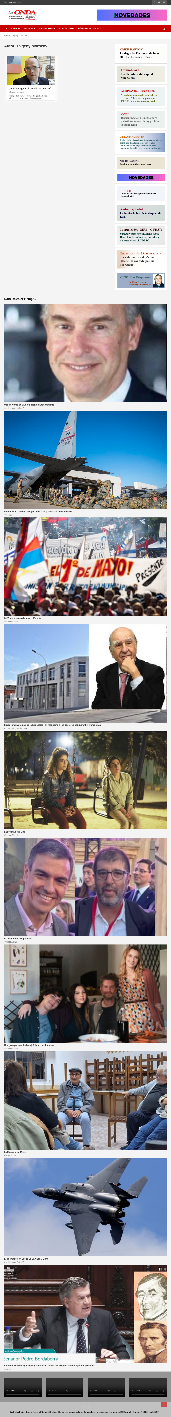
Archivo (28, 28)
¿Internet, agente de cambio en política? (30, 88)
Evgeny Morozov (17, 92)
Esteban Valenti (11, 622)
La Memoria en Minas (15, 1152)
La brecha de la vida (14, 832)
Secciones (11, 28)
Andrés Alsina (11, 942)
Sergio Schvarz (11, 1155)
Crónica (8, 1369)
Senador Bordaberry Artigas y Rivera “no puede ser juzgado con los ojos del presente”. (50, 1365)
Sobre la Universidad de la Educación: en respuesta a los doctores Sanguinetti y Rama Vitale (52, 725)
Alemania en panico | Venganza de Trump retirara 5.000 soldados (38, 511)
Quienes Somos (47, 28)
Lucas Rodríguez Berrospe (16, 728)
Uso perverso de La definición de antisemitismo (29, 405)
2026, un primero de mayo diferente (22, 618)
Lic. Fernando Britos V (14, 408)
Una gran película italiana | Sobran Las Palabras (29, 1045)
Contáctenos (66, 28)
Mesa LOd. (9, 515)
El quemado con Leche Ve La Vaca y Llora (26, 1259)
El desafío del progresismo (18, 938)
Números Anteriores (89, 28)
